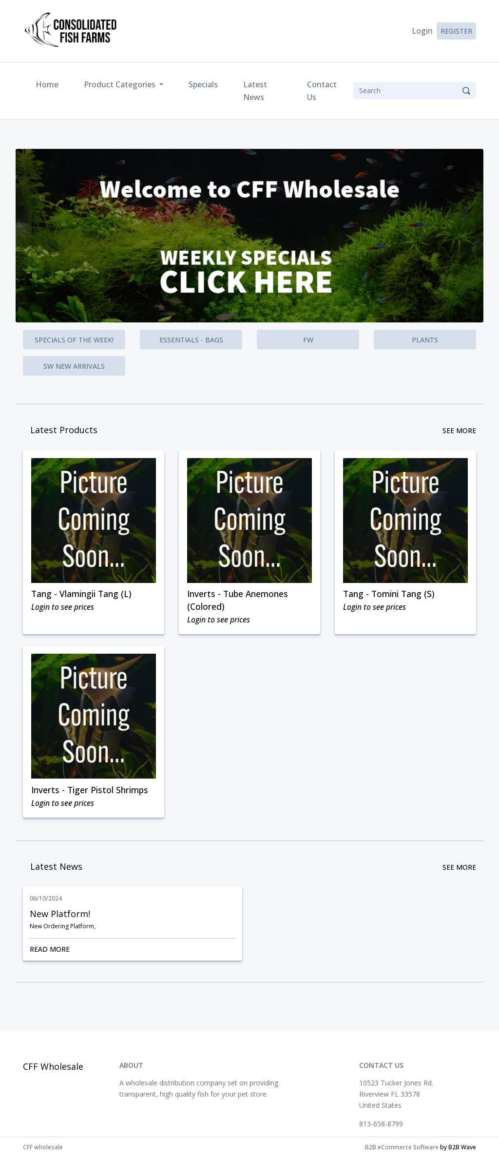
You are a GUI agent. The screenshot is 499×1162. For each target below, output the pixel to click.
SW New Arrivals (74, 366)
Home (49, 84)
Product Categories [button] (120, 84)
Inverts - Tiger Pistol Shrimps (91, 793)
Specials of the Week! (74, 339)
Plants (425, 339)
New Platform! (60, 918)
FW (308, 339)
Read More (132, 953)
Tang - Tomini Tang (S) (390, 595)
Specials (203, 84)
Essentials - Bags (191, 339)
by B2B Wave (458, 1151)
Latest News (255, 90)
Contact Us (322, 90)
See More (459, 430)
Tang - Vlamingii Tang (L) (83, 595)
